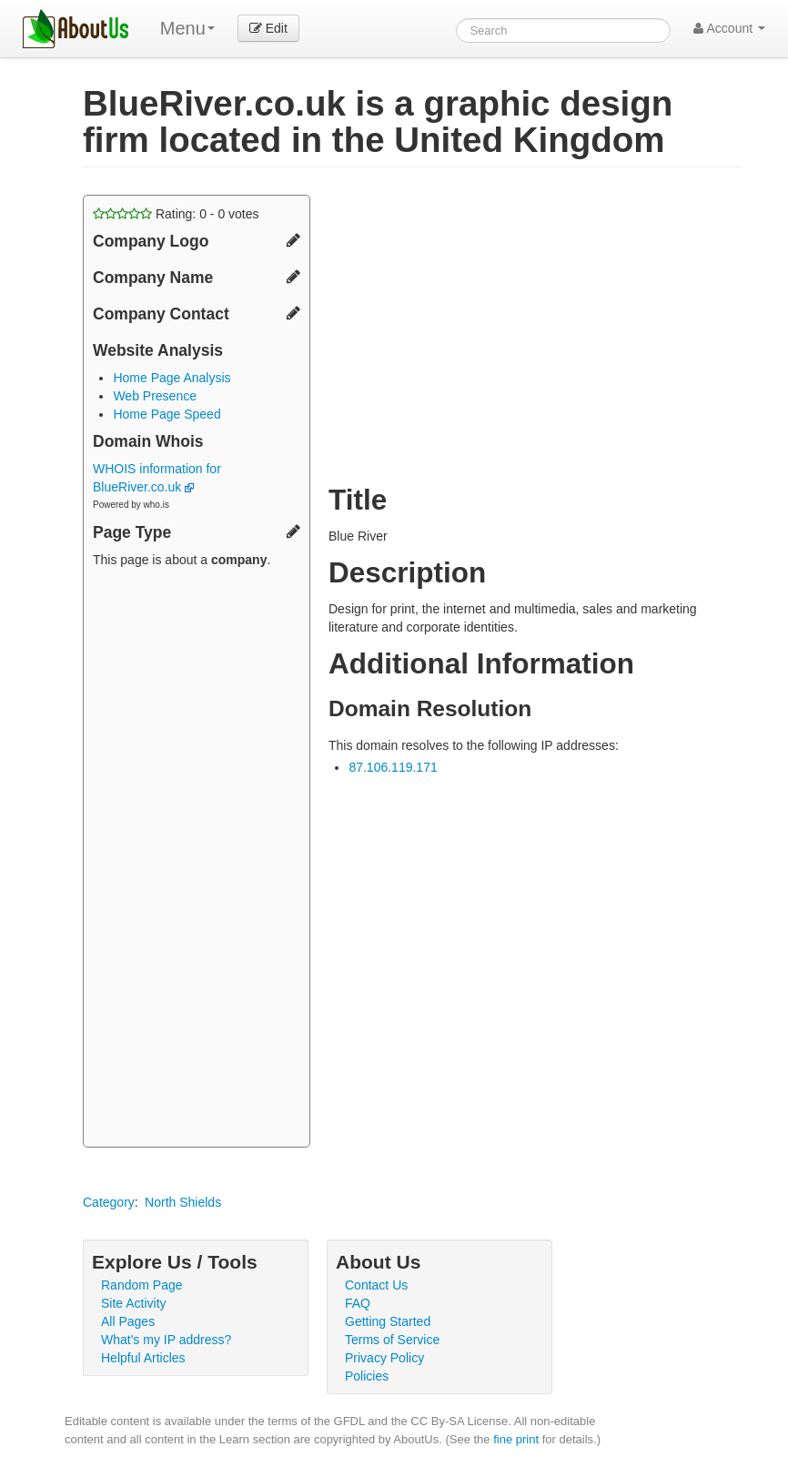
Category (109, 1202)
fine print (516, 1439)
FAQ (357, 1303)
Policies (367, 1376)
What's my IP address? (166, 1339)
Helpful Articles (143, 1358)
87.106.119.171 (393, 767)
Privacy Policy (384, 1358)
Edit (268, 28)
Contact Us (376, 1285)
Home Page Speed (166, 414)
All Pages (128, 1321)
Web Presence (155, 396)
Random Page (142, 1285)
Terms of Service (392, 1339)
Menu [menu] (187, 28)
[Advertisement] (196, 860)
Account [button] (729, 28)
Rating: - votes (176, 214)
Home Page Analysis (171, 377)
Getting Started (387, 1321)
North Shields (183, 1202)
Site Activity (134, 1303)
